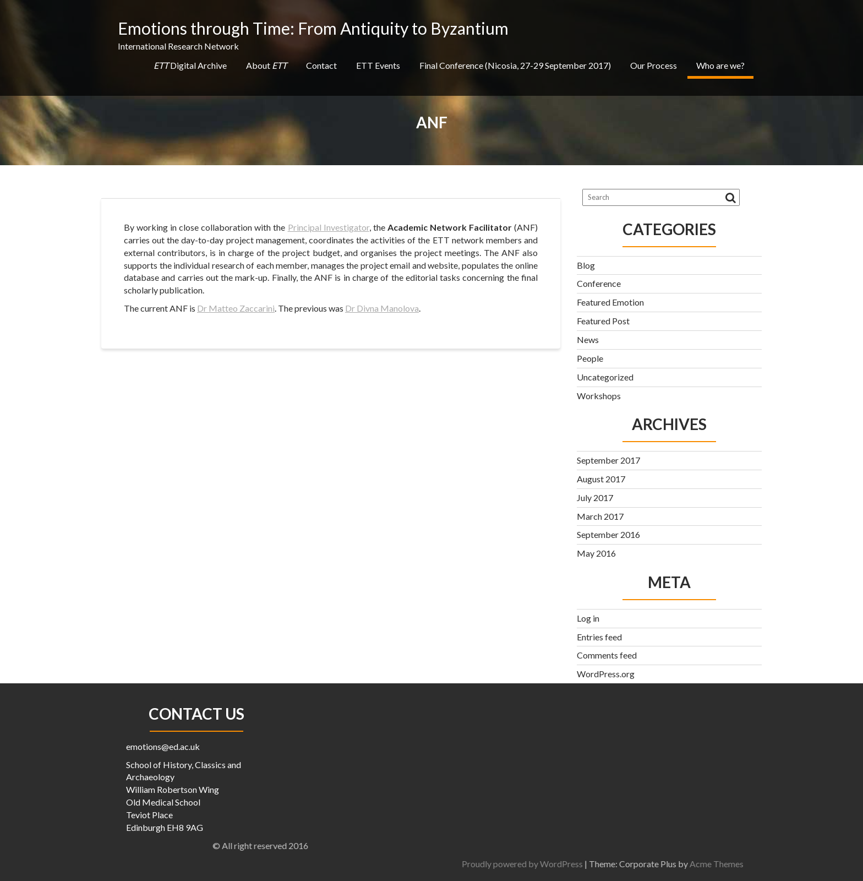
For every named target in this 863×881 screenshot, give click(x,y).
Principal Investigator (328, 227)
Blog (586, 265)
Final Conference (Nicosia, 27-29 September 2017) (515, 65)
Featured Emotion (610, 302)
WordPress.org (606, 673)
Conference (599, 283)
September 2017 (608, 460)
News (588, 339)
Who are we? (720, 65)
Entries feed (599, 637)
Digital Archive (190, 65)
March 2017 (600, 516)
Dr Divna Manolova (382, 308)
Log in (588, 618)
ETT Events (378, 65)
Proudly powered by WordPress (656, 863)
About (266, 65)
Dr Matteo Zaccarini (236, 308)
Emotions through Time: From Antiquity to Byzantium (313, 28)
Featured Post (603, 321)
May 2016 (596, 553)
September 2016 (608, 534)
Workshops (599, 395)
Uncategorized (605, 377)
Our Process (653, 65)
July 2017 (595, 497)
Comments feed (607, 655)
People (590, 358)
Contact (321, 65)
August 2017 (601, 479)
